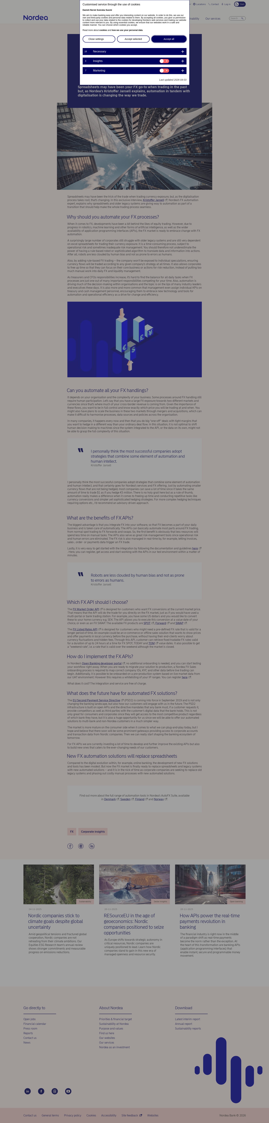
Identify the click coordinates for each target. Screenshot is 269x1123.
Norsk (93, 10)
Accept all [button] (169, 39)
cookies (103, 30)
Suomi (109, 10)
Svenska (101, 10)
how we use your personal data (127, 30)
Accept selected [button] (133, 39)
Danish (86, 10)
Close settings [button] (96, 39)
